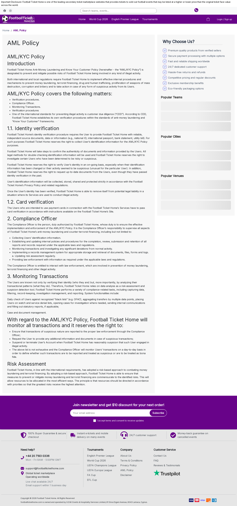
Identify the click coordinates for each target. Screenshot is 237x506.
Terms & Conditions (131, 460)
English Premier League (125, 19)
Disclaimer (126, 475)
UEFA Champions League (101, 465)
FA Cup (91, 475)
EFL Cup (92, 479)
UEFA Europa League (99, 470)
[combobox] (118, 10)
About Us (125, 455)
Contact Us (160, 455)
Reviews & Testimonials (167, 465)
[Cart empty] (208, 19)
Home (82, 19)
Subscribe (158, 412)
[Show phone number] (196, 10)
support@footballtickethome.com (45, 468)
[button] (4, 10)
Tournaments (150, 19)
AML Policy (126, 470)
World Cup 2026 (98, 19)
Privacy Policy (128, 465)
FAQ (156, 460)
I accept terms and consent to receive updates (120, 420)
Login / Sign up (224, 19)
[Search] (118, 10)
